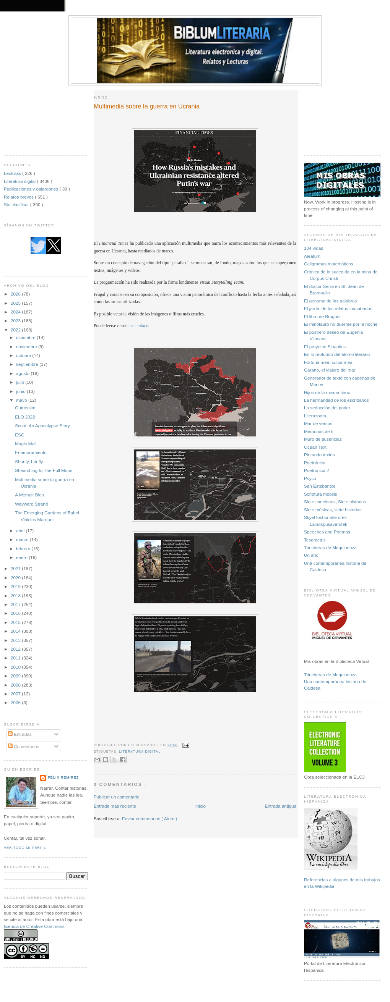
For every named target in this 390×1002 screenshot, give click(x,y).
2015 (16, 622)
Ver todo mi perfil (25, 848)
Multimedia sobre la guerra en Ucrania (147, 106)
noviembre (27, 346)
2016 (16, 613)
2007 (16, 693)
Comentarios (23, 746)
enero (22, 557)
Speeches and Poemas (327, 531)
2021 (16, 568)
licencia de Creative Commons (34, 926)
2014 (16, 631)
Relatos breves (19, 196)
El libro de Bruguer (322, 316)
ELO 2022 (25, 416)
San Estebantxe (320, 485)
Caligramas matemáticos (328, 263)
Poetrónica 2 (316, 470)
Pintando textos (319, 454)
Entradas (20, 734)
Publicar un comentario (117, 796)
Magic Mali (25, 443)
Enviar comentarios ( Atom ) (149, 818)
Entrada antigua (280, 805)
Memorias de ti (318, 431)
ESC (19, 434)
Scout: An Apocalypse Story (42, 425)
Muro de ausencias (323, 438)
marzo (23, 539)
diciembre (26, 337)
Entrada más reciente (115, 805)
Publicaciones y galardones (32, 188)
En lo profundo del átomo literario (337, 354)
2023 (16, 320)
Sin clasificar (17, 204)
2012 (16, 648)
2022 (16, 329)
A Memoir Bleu (29, 494)
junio (21, 391)
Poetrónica (314, 462)
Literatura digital (20, 181)
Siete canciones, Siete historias (335, 501)
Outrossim (25, 407)
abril (21, 530)
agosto (23, 373)
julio (20, 382)
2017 (16, 604)
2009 (16, 675)
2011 (16, 657)
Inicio (200, 805)
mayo (22, 400)
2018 (16, 595)
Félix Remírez (63, 777)
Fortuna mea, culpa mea (328, 362)
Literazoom (315, 415)
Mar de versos (318, 423)
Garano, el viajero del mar (329, 369)
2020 (16, 577)
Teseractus (315, 539)
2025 (16, 303)
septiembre (27, 364)
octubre (24, 355)
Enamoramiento (31, 452)
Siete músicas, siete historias (333, 509)
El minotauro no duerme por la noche (340, 324)
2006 (16, 702)
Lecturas (13, 173)
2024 (16, 311)
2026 (16, 293)
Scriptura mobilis (320, 493)
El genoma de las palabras (330, 300)
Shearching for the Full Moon (43, 470)
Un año (311, 555)
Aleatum (312, 256)
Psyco (310, 478)
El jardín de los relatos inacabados (338, 308)
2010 (16, 666)
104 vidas (313, 248)
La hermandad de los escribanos (336, 400)
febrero (23, 548)
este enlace (138, 325)
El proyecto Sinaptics (325, 346)
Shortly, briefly (29, 461)
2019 (16, 586)
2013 (16, 640)
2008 (16, 684)
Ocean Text (315, 446)
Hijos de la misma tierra (327, 392)
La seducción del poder (327, 407)
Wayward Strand (31, 503)
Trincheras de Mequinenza (330, 547)
